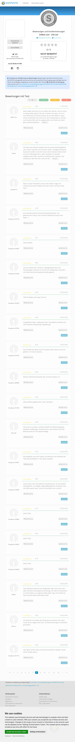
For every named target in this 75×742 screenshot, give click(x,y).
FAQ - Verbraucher (10, 706)
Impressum (8, 736)
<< (10, 673)
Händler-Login (43, 697)
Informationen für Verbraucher (14, 703)
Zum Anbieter (15, 47)
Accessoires (56, 38)
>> (66, 673)
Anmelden (8, 699)
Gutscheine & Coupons (11, 697)
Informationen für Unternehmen (48, 701)
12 (54, 673)
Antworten (64, 133)
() (63, 128)
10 (44, 673)
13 (58, 673)
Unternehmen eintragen (46, 699)
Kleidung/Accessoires (44, 38)
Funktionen (26, 3)
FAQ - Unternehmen (44, 703)
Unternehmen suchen (37, 3)
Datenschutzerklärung (18, 736)
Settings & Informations (37, 732)
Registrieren (8, 701)
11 (49, 673)
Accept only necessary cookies (16, 732)
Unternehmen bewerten (15, 42)
